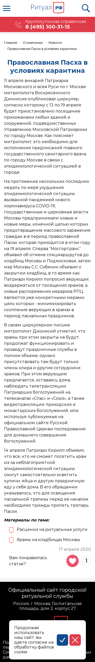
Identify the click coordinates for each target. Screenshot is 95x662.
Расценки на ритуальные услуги (52, 529)
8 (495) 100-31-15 (47, 26)
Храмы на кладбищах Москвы (48, 539)
